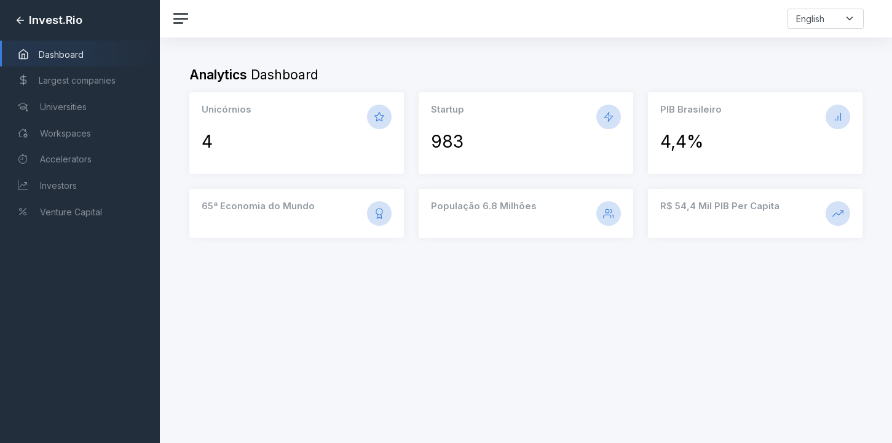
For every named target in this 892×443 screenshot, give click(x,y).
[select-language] (825, 19)
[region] (80, 221)
